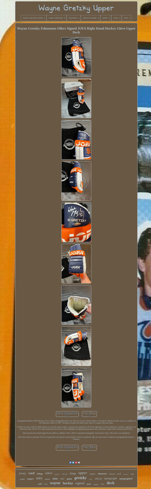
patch (22, 479)
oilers (48, 473)
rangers (30, 479)
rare (62, 478)
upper (82, 473)
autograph (110, 478)
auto (39, 478)
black (46, 484)
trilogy (40, 474)
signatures (96, 484)
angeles (92, 474)
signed (79, 483)
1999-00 (98, 479)
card (31, 473)
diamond (112, 474)
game (69, 478)
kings (73, 473)
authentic (47, 479)
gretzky (80, 477)
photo (89, 484)
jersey (22, 473)
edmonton (102, 473)
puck (119, 474)
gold (40, 484)
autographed (125, 478)
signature (125, 474)
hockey (68, 483)
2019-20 (57, 474)
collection (64, 474)
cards (90, 479)
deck (110, 483)
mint (55, 478)
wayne (55, 483)
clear (102, 484)
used (132, 474)
